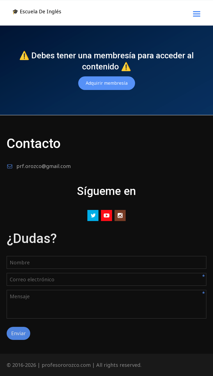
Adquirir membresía (107, 83)
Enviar (18, 333)
